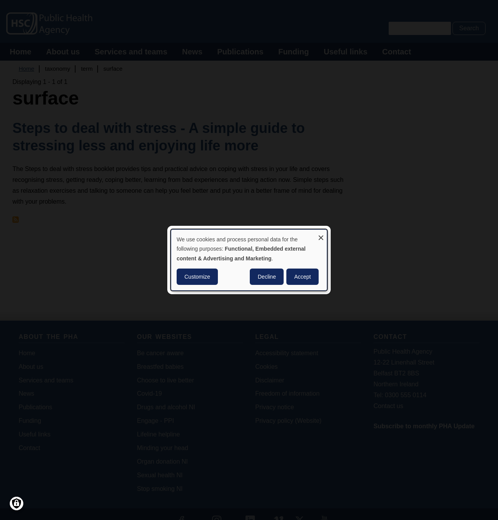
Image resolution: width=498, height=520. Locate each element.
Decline (267, 277)
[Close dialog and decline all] (321, 234)
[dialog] (249, 260)
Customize (197, 277)
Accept (302, 277)
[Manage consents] (16, 503)
